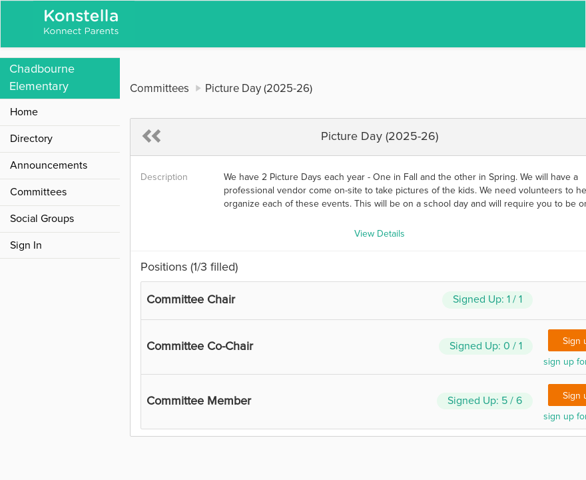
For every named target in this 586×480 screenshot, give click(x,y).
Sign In (26, 245)
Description (164, 177)
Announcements (48, 165)
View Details (379, 234)
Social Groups (42, 218)
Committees (38, 192)
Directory (31, 138)
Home (24, 112)
